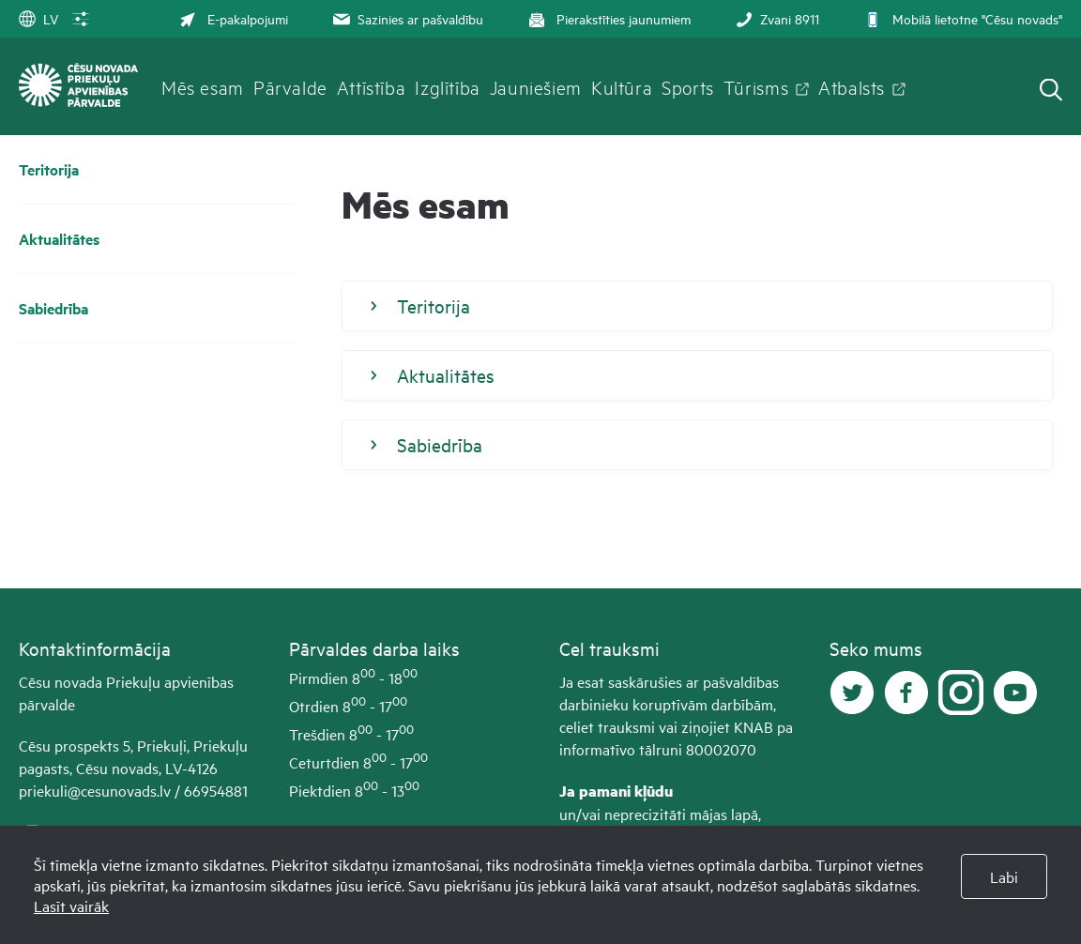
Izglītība (447, 86)
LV (38, 18)
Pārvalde (290, 86)
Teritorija (49, 169)
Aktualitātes (59, 239)
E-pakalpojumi (233, 18)
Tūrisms (755, 86)
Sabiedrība (53, 308)
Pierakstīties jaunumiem (608, 18)
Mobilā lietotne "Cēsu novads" (961, 18)
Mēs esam (202, 86)
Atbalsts (851, 86)
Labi (1004, 876)
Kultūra (621, 86)
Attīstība (371, 86)
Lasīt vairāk (71, 905)
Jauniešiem (536, 86)
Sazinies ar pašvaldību (406, 18)
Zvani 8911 (775, 18)
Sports (688, 86)
